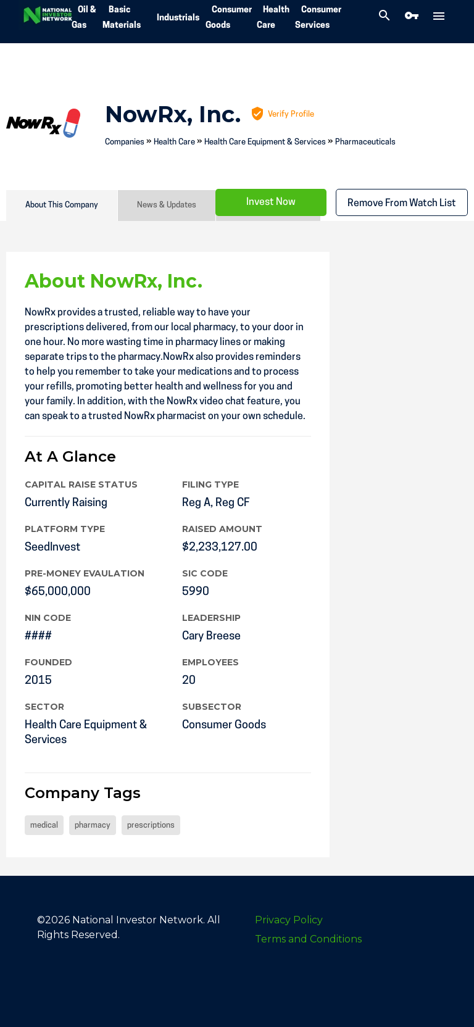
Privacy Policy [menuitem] (289, 920)
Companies (124, 142)
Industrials (178, 18)
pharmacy (92, 825)
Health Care (174, 142)
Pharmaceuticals (365, 142)
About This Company (61, 205)
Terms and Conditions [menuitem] (308, 939)
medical (44, 825)
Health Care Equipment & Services (265, 142)
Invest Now (271, 202)
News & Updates (166, 205)
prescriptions (151, 825)
